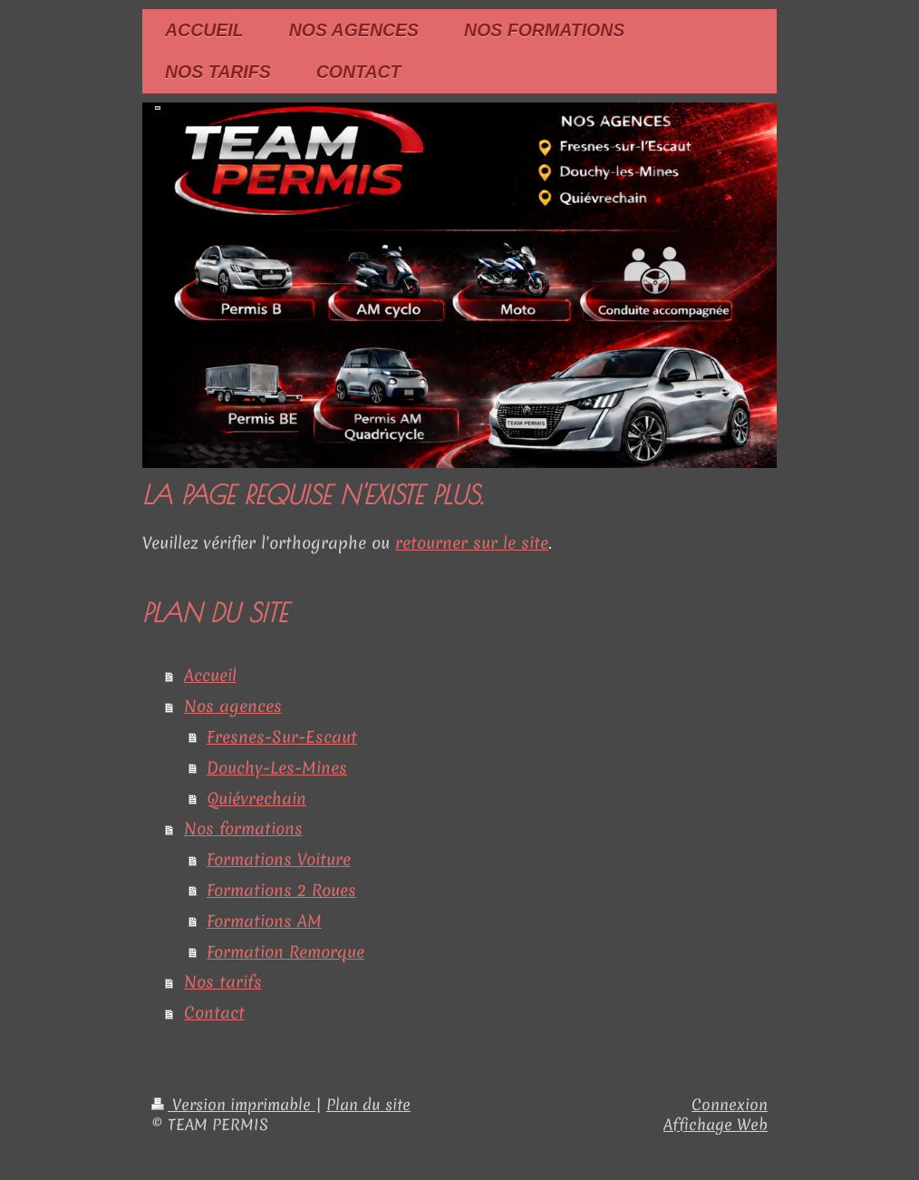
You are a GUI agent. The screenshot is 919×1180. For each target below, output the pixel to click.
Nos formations (243, 828)
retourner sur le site (471, 542)
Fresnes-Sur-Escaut (282, 737)
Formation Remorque (285, 952)
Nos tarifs (223, 981)
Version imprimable (233, 1105)
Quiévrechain (256, 798)
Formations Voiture (279, 859)
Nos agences (233, 706)
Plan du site (368, 1105)
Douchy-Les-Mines (277, 767)
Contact (214, 1012)
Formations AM (264, 921)
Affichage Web (715, 1125)
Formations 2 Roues (281, 890)
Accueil (210, 675)
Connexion (730, 1105)
